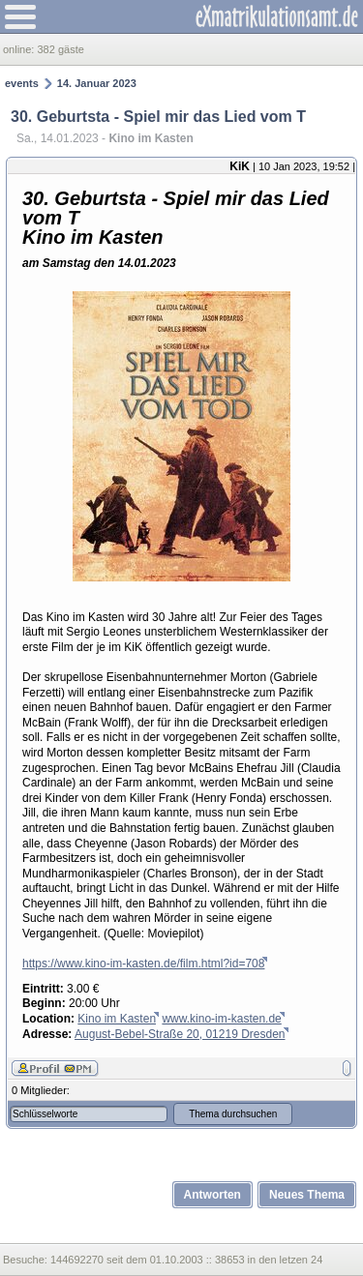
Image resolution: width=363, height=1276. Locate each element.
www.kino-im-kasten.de (221, 1018)
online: (20, 49)
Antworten (212, 1195)
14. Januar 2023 (96, 83)
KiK (239, 166)
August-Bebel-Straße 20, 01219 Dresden (180, 1034)
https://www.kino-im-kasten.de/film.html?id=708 (143, 963)
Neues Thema (307, 1195)
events (22, 83)
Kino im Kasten (116, 1018)
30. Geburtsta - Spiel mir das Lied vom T (158, 116)
